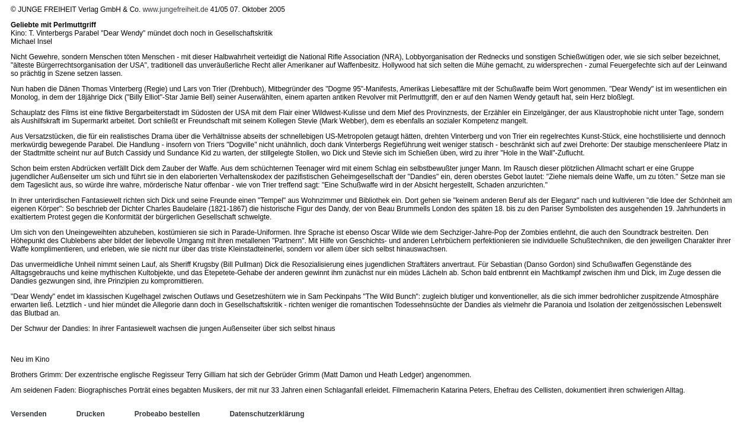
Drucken (90, 414)
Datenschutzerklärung (266, 414)
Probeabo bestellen (167, 414)
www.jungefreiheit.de (176, 9)
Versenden (29, 414)
